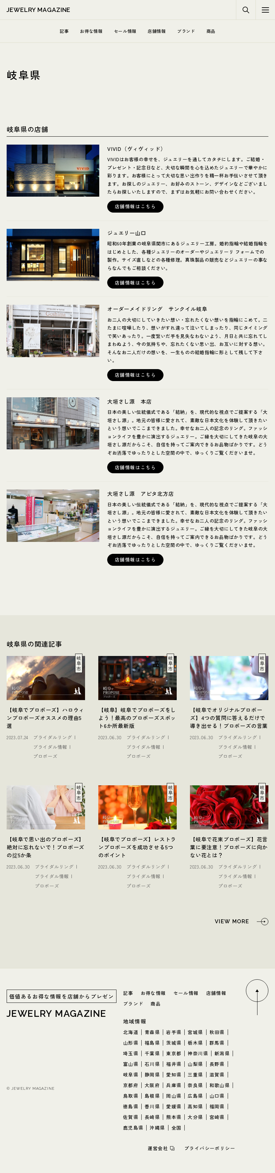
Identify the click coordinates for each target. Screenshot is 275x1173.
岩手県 (173, 1032)
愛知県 (173, 1074)
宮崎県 (217, 1117)
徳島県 (130, 1106)
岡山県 (173, 1095)
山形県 (130, 1042)
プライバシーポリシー (209, 1148)
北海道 (130, 1032)
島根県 (152, 1095)
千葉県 (152, 1053)
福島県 (152, 1042)
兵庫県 (173, 1085)
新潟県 (222, 1053)
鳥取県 (130, 1095)
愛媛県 (173, 1106)
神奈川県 (198, 1053)
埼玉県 (130, 1053)
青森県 (152, 1032)
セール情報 (125, 31)
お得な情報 (91, 31)
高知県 (195, 1106)
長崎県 (152, 1117)
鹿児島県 (133, 1127)
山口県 (217, 1095)
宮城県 (195, 1032)
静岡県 (152, 1074)
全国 (176, 1127)
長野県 (217, 1064)
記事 (64, 31)
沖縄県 (157, 1127)
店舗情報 (157, 31)
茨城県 (173, 1042)
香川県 (152, 1106)
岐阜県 (130, 1074)
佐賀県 (130, 1117)
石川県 (152, 1064)
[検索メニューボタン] (265, 10)
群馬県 (217, 1042)
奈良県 (195, 1085)
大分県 (195, 1117)
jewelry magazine (38, 9)
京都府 (130, 1085)
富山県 (130, 1064)
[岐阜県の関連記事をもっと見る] (241, 922)
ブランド (186, 31)
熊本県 (173, 1117)
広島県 (195, 1095)
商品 (210, 31)
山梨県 (195, 1064)
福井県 (173, 1064)
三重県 (195, 1074)
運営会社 (158, 1148)
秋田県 (217, 1032)
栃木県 (195, 1042)
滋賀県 (217, 1074)
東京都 (173, 1053)
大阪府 (152, 1085)
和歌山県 (219, 1085)
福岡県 (217, 1106)
